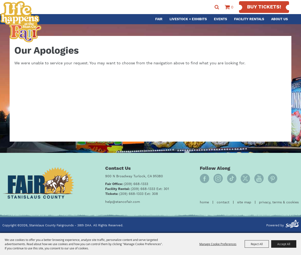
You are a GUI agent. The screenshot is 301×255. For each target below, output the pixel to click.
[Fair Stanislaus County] (38, 183)
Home (204, 202)
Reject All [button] (257, 244)
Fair (158, 19)
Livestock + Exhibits (188, 19)
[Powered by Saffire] (292, 224)
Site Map (244, 202)
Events (220, 19)
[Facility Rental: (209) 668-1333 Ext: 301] (137, 189)
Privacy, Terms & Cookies (279, 202)
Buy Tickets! (264, 7)
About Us (279, 19)
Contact (223, 202)
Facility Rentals (249, 19)
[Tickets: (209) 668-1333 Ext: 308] (131, 194)
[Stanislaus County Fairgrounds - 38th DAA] (20, 21)
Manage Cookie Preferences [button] (217, 244)
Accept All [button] (283, 244)
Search (217, 7)
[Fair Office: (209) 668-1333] (126, 184)
